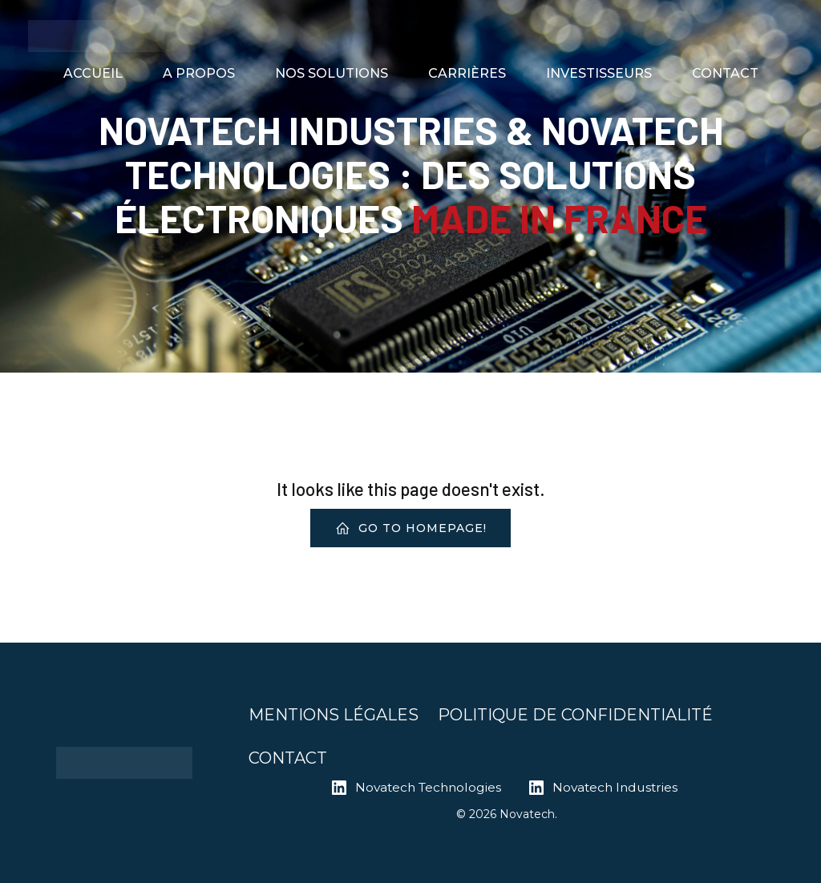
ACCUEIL (93, 73)
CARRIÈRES (467, 73)
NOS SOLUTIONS (331, 73)
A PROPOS (199, 73)
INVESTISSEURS (599, 73)
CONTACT (725, 73)
